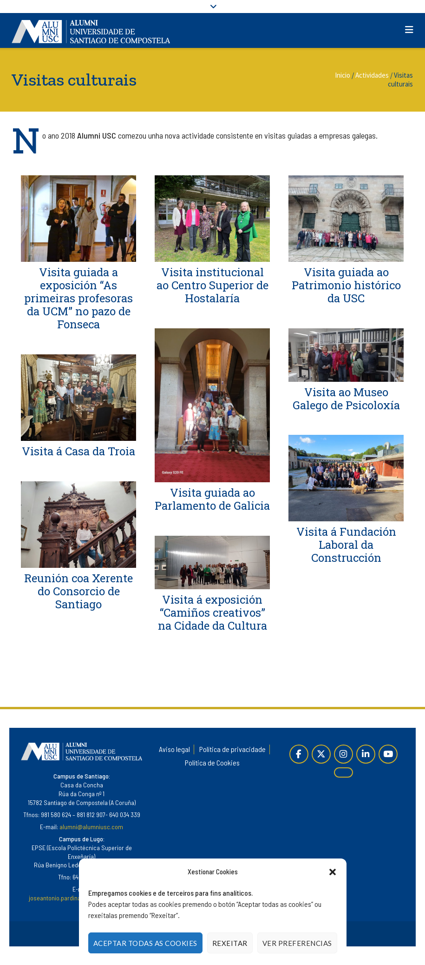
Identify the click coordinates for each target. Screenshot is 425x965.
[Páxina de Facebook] (298, 754)
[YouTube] (388, 754)
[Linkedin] (365, 754)
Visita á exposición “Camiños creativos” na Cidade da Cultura (212, 612)
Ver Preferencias (297, 943)
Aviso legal (174, 749)
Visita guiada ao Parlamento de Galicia (212, 499)
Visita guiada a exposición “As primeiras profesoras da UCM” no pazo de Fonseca (78, 298)
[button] (332, 872)
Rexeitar (230, 943)
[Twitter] (321, 754)
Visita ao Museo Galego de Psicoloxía (346, 399)
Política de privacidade (232, 749)
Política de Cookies (212, 762)
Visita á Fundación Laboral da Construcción (346, 544)
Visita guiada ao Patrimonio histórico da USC (346, 285)
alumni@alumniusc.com (91, 827)
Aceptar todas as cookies (145, 943)
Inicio (342, 75)
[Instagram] (343, 754)
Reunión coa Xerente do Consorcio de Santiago (78, 591)
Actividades (372, 75)
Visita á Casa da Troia (78, 451)
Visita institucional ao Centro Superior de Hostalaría (212, 285)
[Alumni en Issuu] (343, 772)
